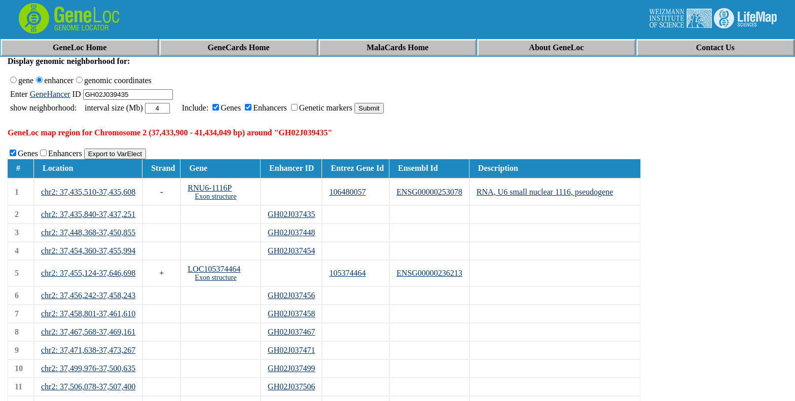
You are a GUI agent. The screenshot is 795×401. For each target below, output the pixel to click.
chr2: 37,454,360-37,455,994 (88, 250)
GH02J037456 (291, 295)
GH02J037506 (291, 386)
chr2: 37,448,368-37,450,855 (88, 232)
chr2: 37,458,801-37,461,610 (88, 313)
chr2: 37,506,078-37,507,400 (88, 386)
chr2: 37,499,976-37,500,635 (88, 368)
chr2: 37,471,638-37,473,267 (88, 350)
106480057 (347, 192)
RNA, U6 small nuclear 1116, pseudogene (545, 192)
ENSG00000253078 (429, 192)
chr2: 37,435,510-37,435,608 (88, 192)
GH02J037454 (291, 250)
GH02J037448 (291, 232)
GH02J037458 (291, 313)
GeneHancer (50, 94)
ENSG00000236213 (429, 273)
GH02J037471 (291, 350)
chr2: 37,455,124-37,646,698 (88, 273)
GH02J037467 (291, 331)
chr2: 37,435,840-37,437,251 (88, 214)
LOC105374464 (214, 269)
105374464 (347, 273)
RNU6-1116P (210, 188)
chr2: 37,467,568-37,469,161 (88, 331)
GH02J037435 (291, 214)
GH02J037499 (291, 368)
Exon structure (215, 196)
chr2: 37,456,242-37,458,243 (88, 295)
